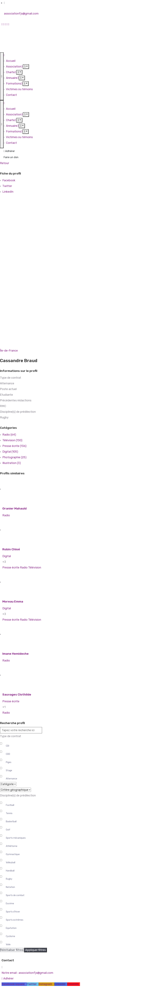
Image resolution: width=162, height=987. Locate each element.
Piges (8, 762)
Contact (11, 95)
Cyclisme (10, 936)
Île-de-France (9, 350)
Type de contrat (10, 736)
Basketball (11, 821)
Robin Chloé (11, 549)
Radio (6, 515)
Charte (11, 72)
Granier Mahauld (14, 508)
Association (14, 66)
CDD (8, 754)
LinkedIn (7, 191)
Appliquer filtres (35, 950)
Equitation (11, 928)
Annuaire (12, 78)
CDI (7, 746)
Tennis (9, 813)
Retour (4, 163)
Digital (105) (10, 451)
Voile (8, 944)
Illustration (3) (11, 463)
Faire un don (11, 157)
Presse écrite (10, 567)
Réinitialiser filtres (11, 950)
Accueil (10, 61)
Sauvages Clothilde (16, 694)
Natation (10, 887)
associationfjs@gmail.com (21, 13)
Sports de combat (15, 895)
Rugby (9, 879)
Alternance (11, 778)
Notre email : (27, 973)
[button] (8, 978)
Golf (8, 829)
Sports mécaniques (16, 838)
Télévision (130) (12, 440)
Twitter (7, 186)
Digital (6, 556)
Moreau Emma (12, 601)
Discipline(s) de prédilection (18, 795)
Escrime (10, 903)
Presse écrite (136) (14, 446)
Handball (10, 870)
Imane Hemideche (15, 653)
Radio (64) (9, 434)
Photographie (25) (14, 457)
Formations (14, 83)
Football (10, 805)
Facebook (8, 180)
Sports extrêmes (14, 920)
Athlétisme (11, 846)
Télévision (34, 567)
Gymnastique (13, 854)
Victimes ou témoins (19, 89)
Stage (9, 770)
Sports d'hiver (13, 911)
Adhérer (9, 151)
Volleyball (10, 862)
